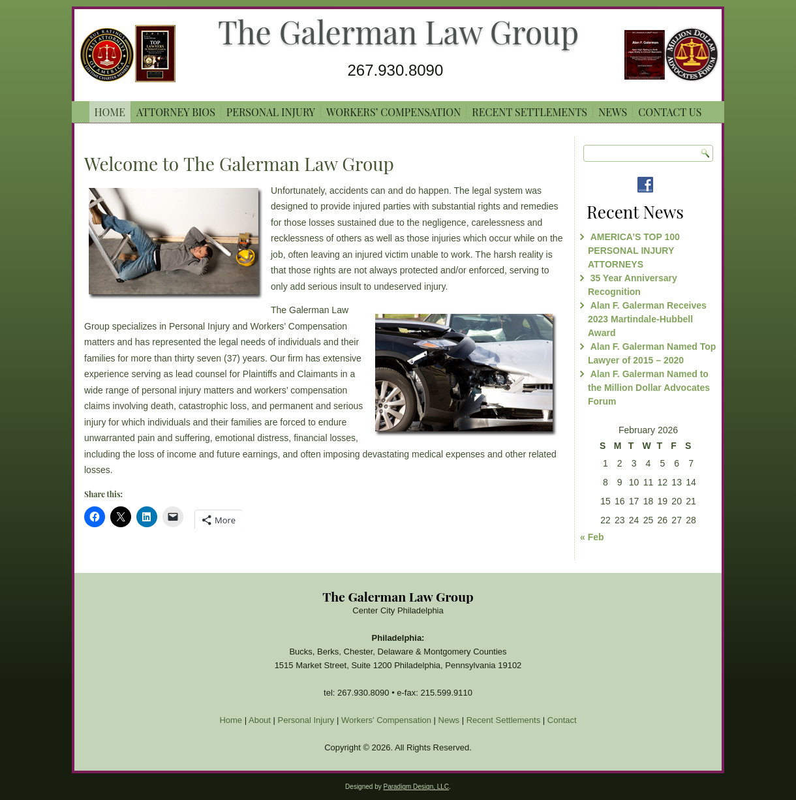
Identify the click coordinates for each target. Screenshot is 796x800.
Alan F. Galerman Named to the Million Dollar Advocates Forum (649, 388)
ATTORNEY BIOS (175, 112)
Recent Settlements (529, 112)
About (260, 720)
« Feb (592, 537)
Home (110, 112)
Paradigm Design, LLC (416, 786)
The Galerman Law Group (398, 31)
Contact (562, 720)
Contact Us (669, 112)
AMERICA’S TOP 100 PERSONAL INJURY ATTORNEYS (634, 250)
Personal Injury (270, 112)
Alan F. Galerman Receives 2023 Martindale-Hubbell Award (647, 319)
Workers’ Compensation (393, 112)
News (612, 112)
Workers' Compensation (386, 720)
